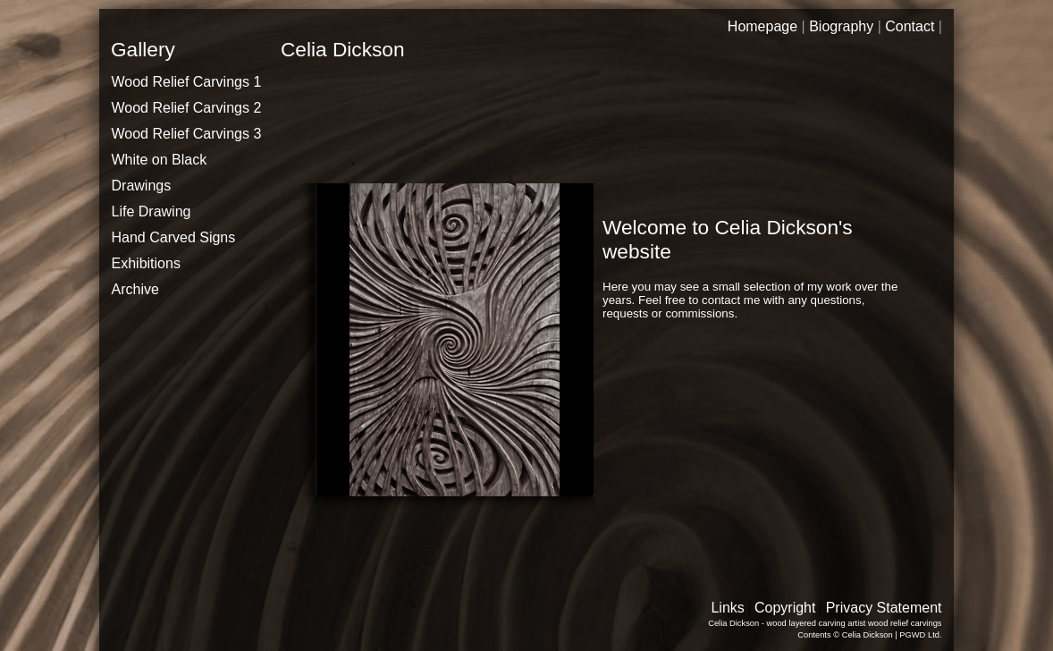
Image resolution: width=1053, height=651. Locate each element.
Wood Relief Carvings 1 (187, 81)
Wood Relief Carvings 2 (187, 107)
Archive (135, 289)
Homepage (762, 26)
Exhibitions (146, 263)
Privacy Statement (884, 607)
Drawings (142, 185)
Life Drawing (151, 211)
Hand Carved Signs (174, 237)
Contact (909, 26)
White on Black (159, 159)
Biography (841, 26)
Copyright (784, 607)
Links (727, 607)
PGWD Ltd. (920, 634)
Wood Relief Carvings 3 (187, 133)
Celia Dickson (867, 634)
